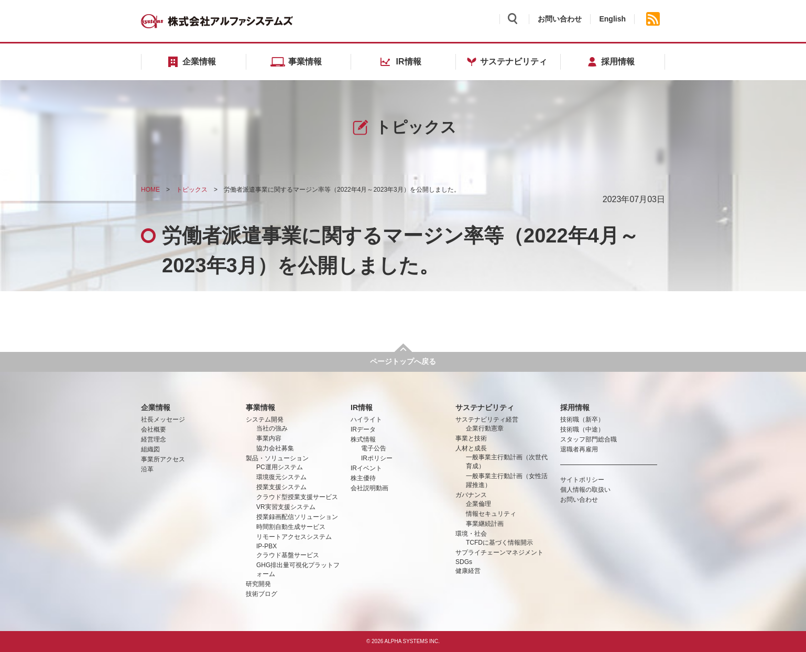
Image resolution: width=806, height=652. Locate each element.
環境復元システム (281, 477)
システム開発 (265, 419)
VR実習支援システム (285, 507)
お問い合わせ (560, 19)
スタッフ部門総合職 (588, 439)
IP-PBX (266, 546)
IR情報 (362, 407)
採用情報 (575, 407)
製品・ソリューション (277, 458)
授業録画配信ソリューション (297, 517)
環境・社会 (471, 533)
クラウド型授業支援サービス (297, 497)
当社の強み (272, 428)
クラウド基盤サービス (287, 555)
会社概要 (153, 429)
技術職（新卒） (582, 419)
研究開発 (258, 584)
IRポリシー (377, 458)
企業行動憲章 (485, 428)
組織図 (150, 449)
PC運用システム (279, 467)
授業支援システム (281, 487)
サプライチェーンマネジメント (499, 552)
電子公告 (373, 448)
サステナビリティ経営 (486, 419)
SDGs (463, 562)
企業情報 (155, 407)
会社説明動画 (369, 488)
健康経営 (468, 570)
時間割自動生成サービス (290, 527)
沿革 (147, 469)
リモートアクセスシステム (294, 536)
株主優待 (363, 478)
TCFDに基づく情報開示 (499, 542)
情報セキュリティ (491, 513)
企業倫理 (478, 503)
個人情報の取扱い (585, 489)
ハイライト (366, 419)
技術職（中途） (582, 429)
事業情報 (260, 407)
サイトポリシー (582, 479)
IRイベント (366, 468)
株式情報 (363, 439)
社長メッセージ (163, 419)
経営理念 (153, 439)
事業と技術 (471, 438)
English (612, 19)
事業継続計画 (485, 523)
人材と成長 (471, 448)
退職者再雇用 (579, 449)
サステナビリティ (484, 407)
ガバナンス (471, 495)
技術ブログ (261, 594)
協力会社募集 (275, 448)
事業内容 (268, 438)
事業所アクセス (163, 459)
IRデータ (363, 429)
